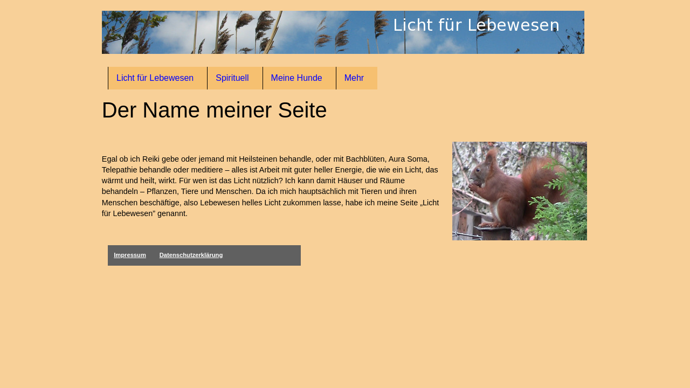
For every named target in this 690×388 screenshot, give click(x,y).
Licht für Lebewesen (155, 77)
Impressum (130, 255)
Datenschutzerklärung (191, 255)
